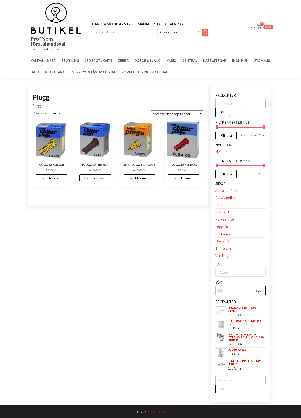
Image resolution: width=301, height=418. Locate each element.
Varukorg (222, 256)
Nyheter (221, 151)
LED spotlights (98, 60)
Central (189, 60)
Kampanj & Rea (43, 60)
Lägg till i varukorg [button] (51, 177)
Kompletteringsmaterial (145, 72)
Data (35, 72)
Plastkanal (55, 72)
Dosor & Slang (147, 60)
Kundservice (224, 219)
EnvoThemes (156, 411)
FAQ (218, 205)
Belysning (70, 60)
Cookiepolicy (225, 197)
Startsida (222, 241)
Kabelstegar (214, 60)
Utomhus (261, 60)
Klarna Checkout (227, 212)
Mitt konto (223, 234)
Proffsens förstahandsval (48, 41)
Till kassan (223, 248)
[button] (265, 27)
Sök (222, 112)
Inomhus (240, 60)
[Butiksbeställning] (177, 113)
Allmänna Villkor (227, 190)
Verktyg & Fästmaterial (94, 72)
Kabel (171, 60)
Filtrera (226, 135)
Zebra (123, 60)
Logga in (221, 226)
